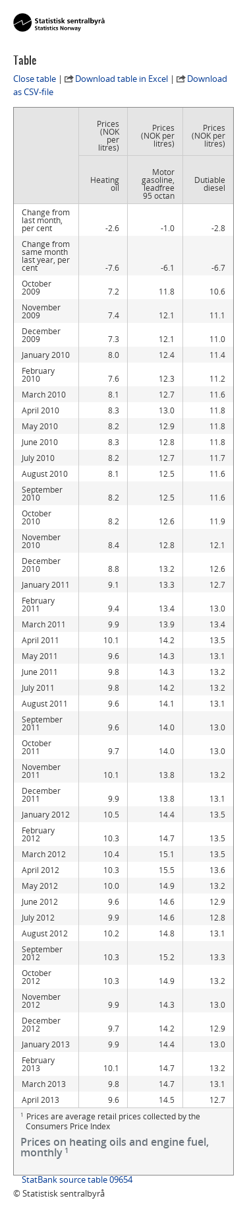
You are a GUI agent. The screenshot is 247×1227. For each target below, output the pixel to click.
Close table (34, 79)
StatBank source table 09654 (77, 1179)
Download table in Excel (121, 79)
